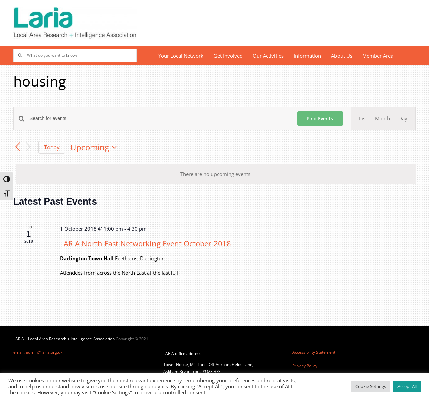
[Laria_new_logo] (75, 9)
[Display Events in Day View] (402, 118)
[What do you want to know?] (75, 55)
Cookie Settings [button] (370, 386)
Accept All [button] (407, 386)
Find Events (320, 118)
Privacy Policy (304, 366)
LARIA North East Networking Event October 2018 (145, 243)
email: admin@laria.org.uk (37, 352)
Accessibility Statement (313, 352)
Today (52, 147)
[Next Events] (29, 147)
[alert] (216, 174)
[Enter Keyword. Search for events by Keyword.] (159, 118)
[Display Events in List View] (363, 118)
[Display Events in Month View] (382, 118)
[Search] (20, 55)
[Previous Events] (17, 147)
